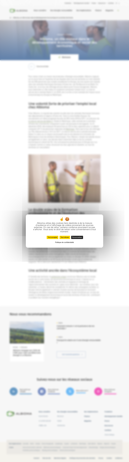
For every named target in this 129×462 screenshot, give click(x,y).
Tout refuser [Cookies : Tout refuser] (64, 237)
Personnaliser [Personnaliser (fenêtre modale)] (77, 237)
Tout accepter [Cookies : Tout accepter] (52, 237)
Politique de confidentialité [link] (64, 242)
